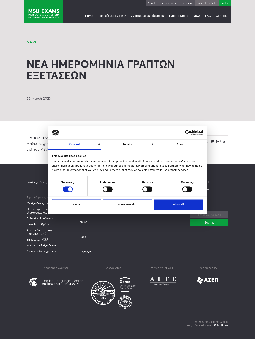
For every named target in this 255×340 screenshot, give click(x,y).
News (83, 223)
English (225, 3)
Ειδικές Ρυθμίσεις (39, 225)
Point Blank (221, 327)
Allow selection (127, 204)
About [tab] (181, 144)
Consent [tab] (74, 144)
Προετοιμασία (178, 15)
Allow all (178, 204)
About (151, 3)
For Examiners (168, 3)
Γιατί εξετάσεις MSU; (41, 184)
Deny (76, 204)
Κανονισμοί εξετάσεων (42, 246)
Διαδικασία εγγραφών (42, 252)
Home (89, 15)
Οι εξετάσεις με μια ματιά (44, 204)
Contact (85, 253)
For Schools (186, 3)
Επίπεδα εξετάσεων (40, 220)
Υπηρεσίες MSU (37, 241)
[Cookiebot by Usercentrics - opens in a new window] (187, 132)
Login (200, 3)
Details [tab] (127, 144)
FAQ (83, 238)
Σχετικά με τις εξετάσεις (43, 199)
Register (212, 3)
